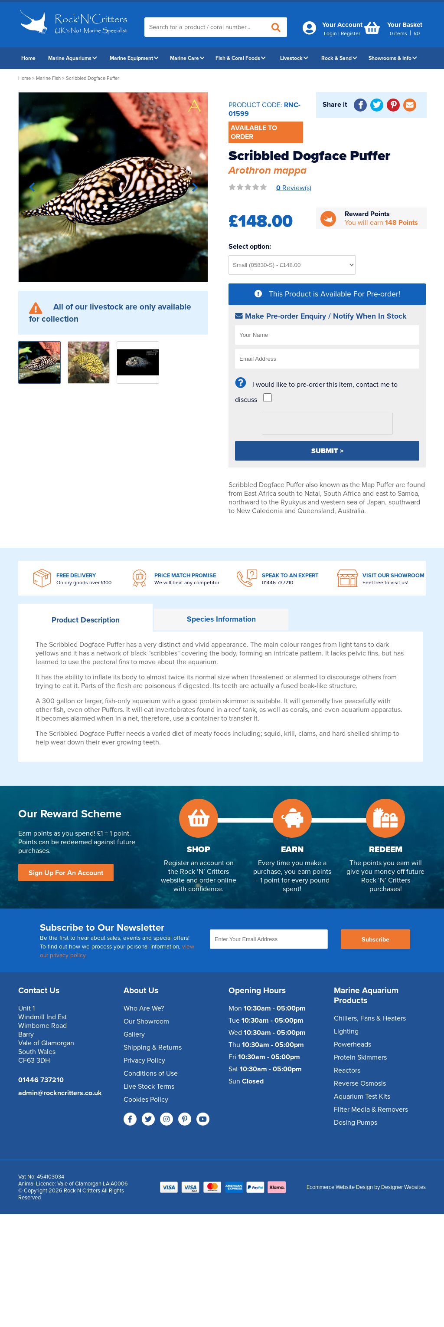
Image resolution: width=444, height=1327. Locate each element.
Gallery (134, 1034)
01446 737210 (277, 583)
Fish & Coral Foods (240, 58)
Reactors (347, 1070)
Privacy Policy (144, 1060)
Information (221, 619)
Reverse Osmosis (360, 1083)
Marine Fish (48, 78)
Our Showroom (146, 1021)
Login (330, 33)
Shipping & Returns (153, 1047)
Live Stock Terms (149, 1086)
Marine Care (187, 58)
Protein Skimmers (360, 1057)
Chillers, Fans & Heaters (370, 1018)
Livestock (294, 58)
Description (86, 620)
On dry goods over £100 (83, 583)
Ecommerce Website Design (340, 1187)
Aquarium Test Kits (362, 1096)
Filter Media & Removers (371, 1109)
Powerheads (352, 1044)
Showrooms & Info (393, 58)
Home (28, 58)
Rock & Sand (339, 58)
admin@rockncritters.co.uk (60, 1093)
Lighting (346, 1031)
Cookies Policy (146, 1099)
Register (350, 33)
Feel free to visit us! (385, 583)
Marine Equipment (134, 58)
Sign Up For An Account (66, 873)
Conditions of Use (151, 1073)
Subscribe (375, 939)
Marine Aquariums (72, 58)
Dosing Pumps (355, 1122)
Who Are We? (144, 1008)
